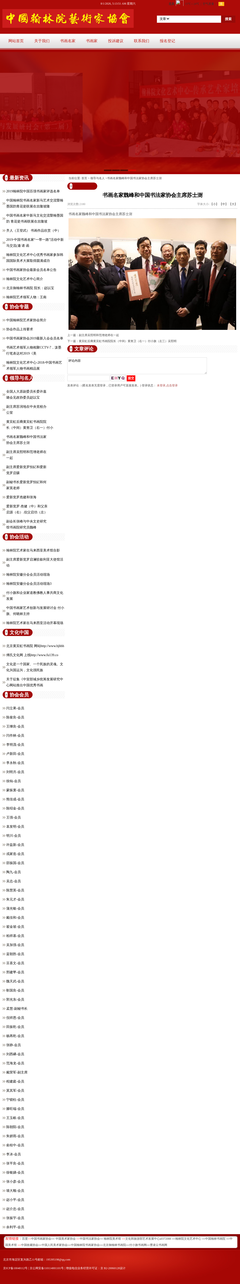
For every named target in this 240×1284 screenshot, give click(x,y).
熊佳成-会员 (15, 799)
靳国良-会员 (15, 990)
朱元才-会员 (15, 899)
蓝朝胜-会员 (15, 954)
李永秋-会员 (15, 763)
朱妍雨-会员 (15, 1136)
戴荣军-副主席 (17, 1072)
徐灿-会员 (13, 781)
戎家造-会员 (15, 854)
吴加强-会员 (15, 945)
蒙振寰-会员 (15, 790)
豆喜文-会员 (15, 963)
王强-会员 (13, 817)
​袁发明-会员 (15, 826)
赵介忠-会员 (15, 1209)
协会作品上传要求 (19, 329)
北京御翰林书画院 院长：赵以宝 (30, 288)
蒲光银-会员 (15, 908)
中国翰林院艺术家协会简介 (26, 320)
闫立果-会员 (15, 708)
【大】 (233, 204)
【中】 (223, 204)
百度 (25, 1238)
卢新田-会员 (15, 754)
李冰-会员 (13, 1154)
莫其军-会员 (15, 1090)
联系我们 (141, 41)
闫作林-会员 (15, 735)
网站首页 (16, 41)
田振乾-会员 (15, 1027)
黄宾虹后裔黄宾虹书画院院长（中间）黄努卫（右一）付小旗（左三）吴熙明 (128, 341)
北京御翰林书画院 (114, 1245)
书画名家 (67, 41)
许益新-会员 (15, 845)
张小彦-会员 (15, 1181)
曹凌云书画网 (158, 1245)
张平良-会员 (15, 1163)
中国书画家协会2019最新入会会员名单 (34, 338)
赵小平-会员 (15, 1200)
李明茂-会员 (15, 744)
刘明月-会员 (15, 772)
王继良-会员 (15, 726)
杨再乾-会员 (15, 1036)
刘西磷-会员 (15, 1054)
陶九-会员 (13, 872)
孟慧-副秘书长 (17, 1008)
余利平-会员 (15, 1227)
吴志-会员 (13, 881)
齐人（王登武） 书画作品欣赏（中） (33, 230)
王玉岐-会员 (15, 1118)
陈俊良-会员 (15, 717)
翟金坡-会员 (15, 927)
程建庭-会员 (15, 1081)
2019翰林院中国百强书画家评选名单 (33, 191)
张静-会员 (13, 1045)
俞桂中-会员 (15, 1145)
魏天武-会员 (15, 981)
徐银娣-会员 (15, 1172)
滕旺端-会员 (15, 1109)
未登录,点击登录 (167, 388)
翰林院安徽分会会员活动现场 (28, 574)
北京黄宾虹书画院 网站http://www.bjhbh (35, 646)
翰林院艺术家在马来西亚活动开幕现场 (34, 623)
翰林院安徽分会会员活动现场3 (28, 583)
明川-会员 (13, 835)
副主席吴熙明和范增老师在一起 (99, 335)
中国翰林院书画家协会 (85, 1245)
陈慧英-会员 (15, 890)
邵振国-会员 (15, 863)
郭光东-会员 (15, 999)
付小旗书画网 (138, 1245)
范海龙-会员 (15, 1063)
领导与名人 (97, 178)
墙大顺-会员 (15, 1190)
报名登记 (167, 41)
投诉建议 (115, 41)
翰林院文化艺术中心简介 (24, 279)
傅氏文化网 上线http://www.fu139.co (32, 655)
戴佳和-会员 (15, 917)
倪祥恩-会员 (15, 1018)
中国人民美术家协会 (55, 1245)
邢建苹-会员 (15, 972)
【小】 (214, 204)
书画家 (91, 41)
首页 (84, 178)
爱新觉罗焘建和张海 (21, 497)
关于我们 (42, 41)
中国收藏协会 (29, 1245)
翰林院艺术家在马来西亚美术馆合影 (33, 550)
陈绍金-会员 (15, 808)
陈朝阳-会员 (15, 1127)
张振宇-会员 (15, 1218)
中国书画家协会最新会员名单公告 (31, 270)
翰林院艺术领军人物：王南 (26, 297)
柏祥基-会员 (15, 936)
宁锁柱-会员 (15, 1099)
